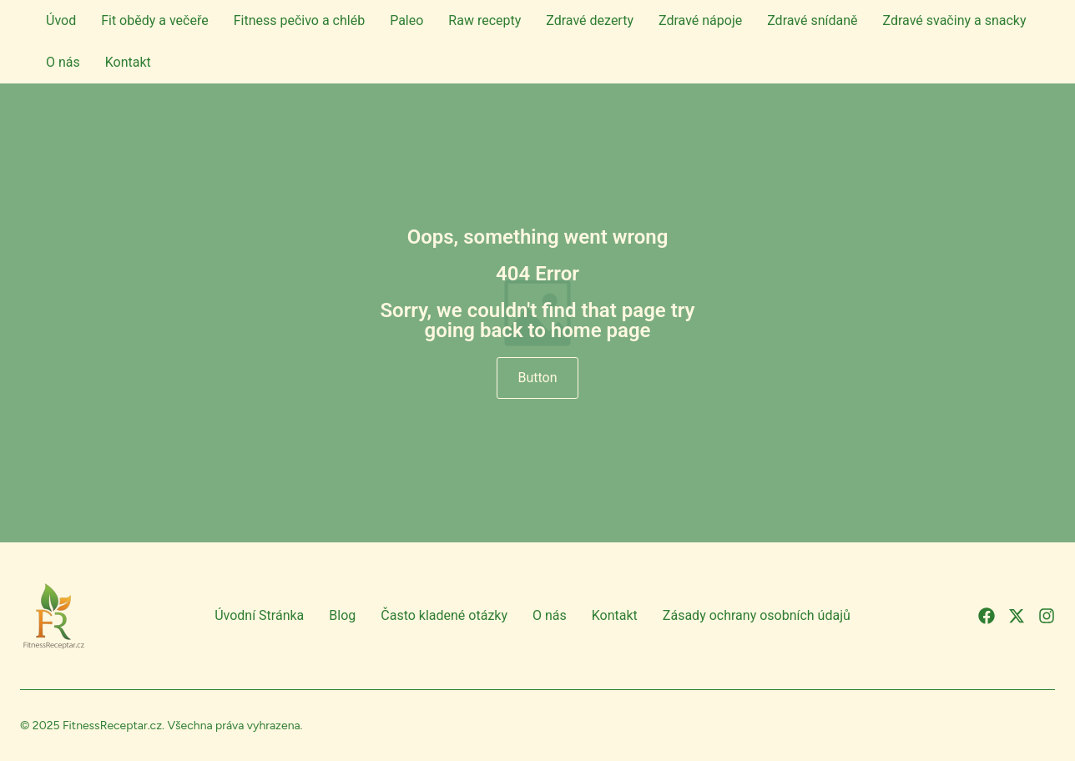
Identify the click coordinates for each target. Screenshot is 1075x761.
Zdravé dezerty (589, 20)
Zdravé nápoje (700, 20)
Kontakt (128, 62)
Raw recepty (484, 20)
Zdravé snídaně (812, 20)
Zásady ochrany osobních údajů (756, 615)
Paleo (406, 20)
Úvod (61, 20)
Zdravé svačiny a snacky (955, 20)
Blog (342, 615)
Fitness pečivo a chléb (299, 20)
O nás (63, 62)
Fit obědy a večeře (155, 20)
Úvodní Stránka (259, 615)
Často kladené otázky (444, 615)
